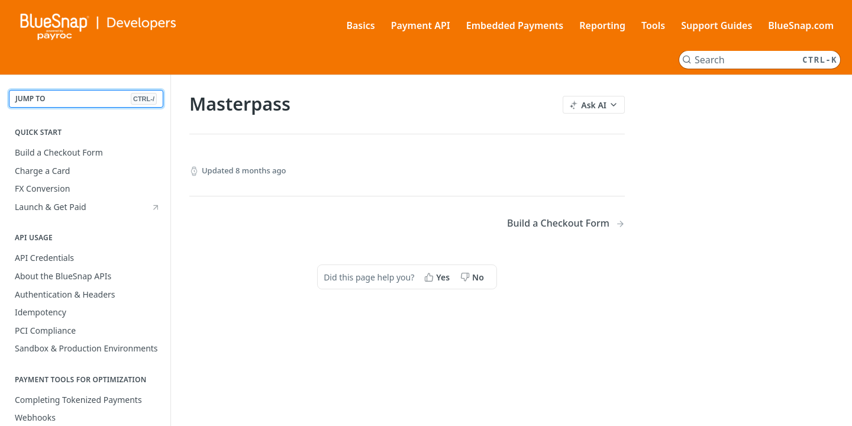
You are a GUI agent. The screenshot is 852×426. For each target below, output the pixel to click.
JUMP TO (86, 99)
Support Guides (716, 25)
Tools (653, 25)
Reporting (602, 25)
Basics (360, 25)
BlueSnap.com (801, 25)
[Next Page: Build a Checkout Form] (566, 223)
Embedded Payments (515, 25)
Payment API (420, 25)
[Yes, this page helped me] (438, 277)
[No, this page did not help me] (473, 277)
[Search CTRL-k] (759, 60)
